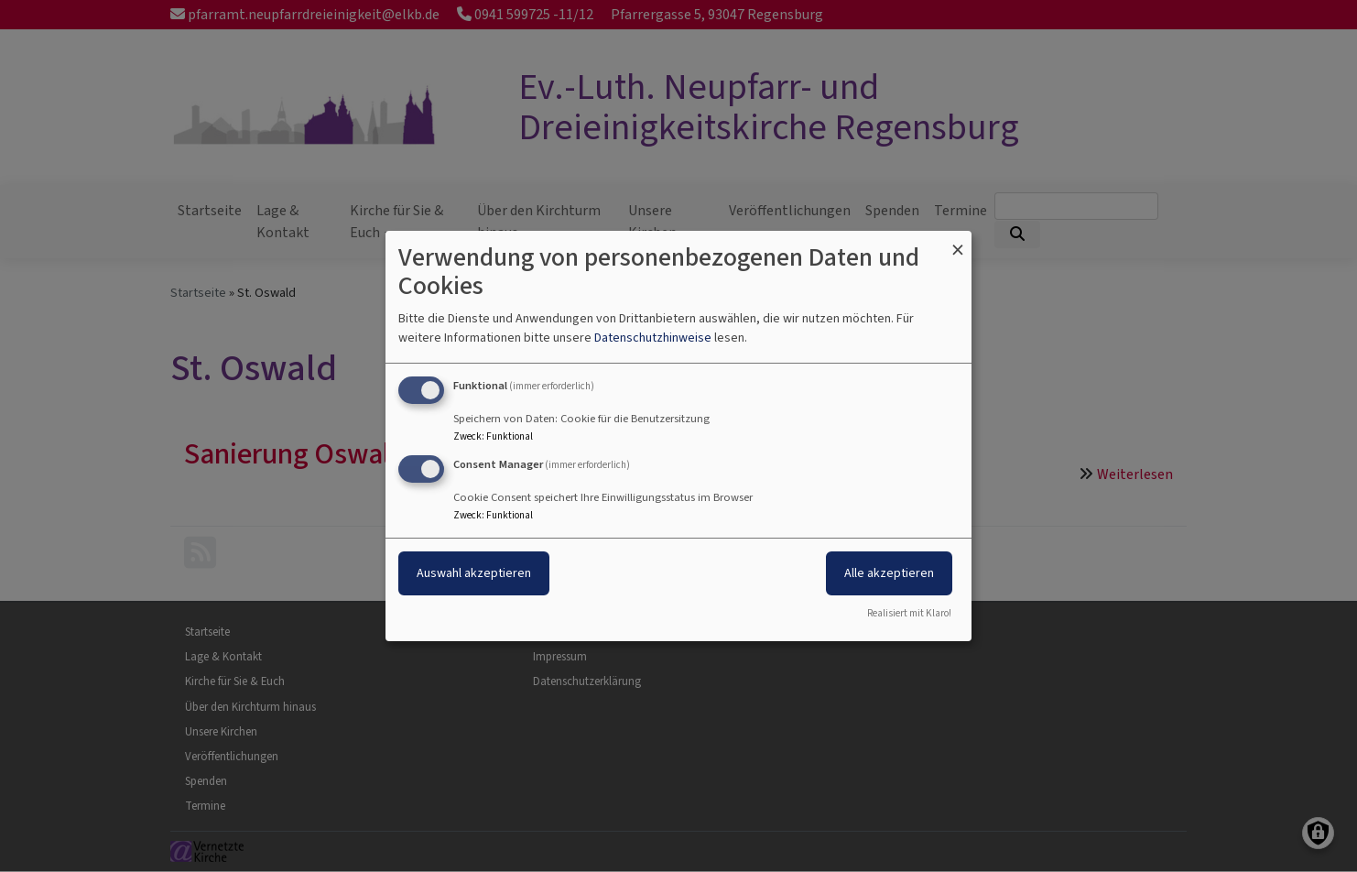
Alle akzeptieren (889, 573)
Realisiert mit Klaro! (909, 613)
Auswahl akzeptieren (474, 573)
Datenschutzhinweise (652, 337)
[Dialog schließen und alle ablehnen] (958, 242)
